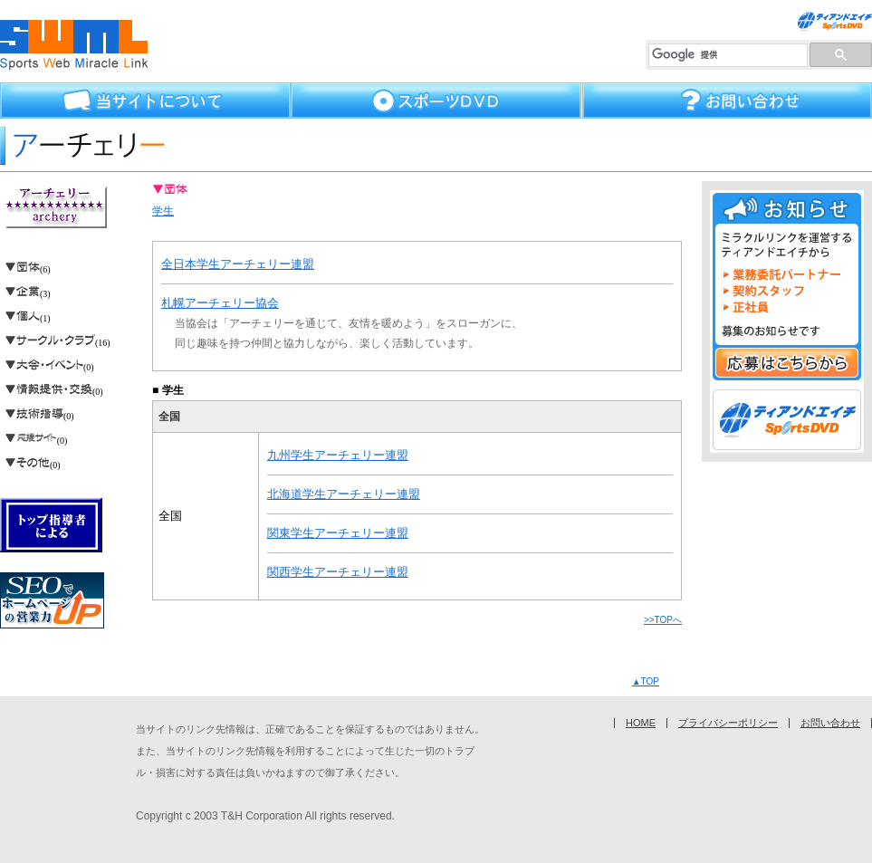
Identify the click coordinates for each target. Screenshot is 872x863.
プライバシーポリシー (728, 722)
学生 (163, 211)
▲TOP (645, 681)
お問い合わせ (726, 100)
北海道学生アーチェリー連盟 (343, 494)
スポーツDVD (436, 100)
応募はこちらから (786, 363)
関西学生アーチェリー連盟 (337, 572)
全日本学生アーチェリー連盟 (237, 264)
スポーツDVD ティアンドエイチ (787, 419)
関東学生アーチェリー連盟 (337, 533)
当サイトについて (145, 100)
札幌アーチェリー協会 (220, 303)
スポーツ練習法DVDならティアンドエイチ (835, 21)
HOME (641, 722)
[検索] (728, 55)
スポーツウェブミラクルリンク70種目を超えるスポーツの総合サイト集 (74, 45)
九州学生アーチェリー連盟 (337, 455)
